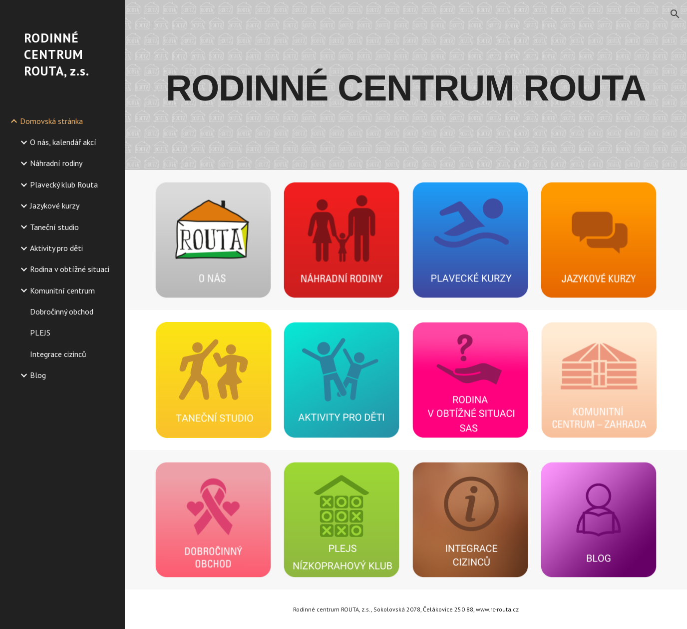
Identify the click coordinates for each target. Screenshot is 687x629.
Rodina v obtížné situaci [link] (69, 269)
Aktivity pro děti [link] (56, 248)
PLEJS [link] (40, 333)
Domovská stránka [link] (51, 121)
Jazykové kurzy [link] (54, 205)
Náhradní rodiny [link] (56, 163)
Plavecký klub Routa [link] (64, 185)
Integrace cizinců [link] (58, 354)
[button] (675, 14)
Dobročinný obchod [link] (61, 311)
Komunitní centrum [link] (62, 291)
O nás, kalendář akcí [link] (63, 142)
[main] (406, 85)
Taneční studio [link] (54, 227)
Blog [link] (38, 375)
